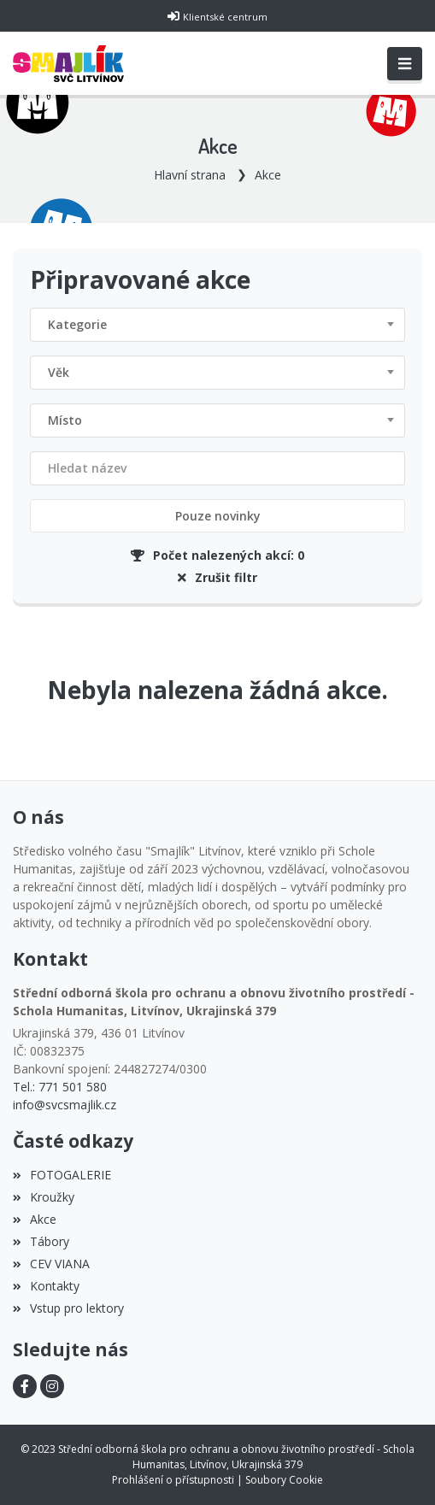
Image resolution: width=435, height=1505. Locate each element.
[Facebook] (25, 1386)
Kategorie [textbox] (77, 324)
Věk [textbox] (58, 372)
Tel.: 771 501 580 (60, 1087)
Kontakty (46, 1286)
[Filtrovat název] (217, 468)
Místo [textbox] (65, 420)
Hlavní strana (190, 175)
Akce (268, 175)
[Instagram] (52, 1386)
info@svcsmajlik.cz (64, 1104)
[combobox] (217, 325)
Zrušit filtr (217, 577)
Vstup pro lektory (68, 1308)
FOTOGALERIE (62, 1175)
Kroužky (43, 1197)
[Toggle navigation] (404, 64)
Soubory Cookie (284, 1480)
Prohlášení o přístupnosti (173, 1480)
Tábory (41, 1241)
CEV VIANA (51, 1263)
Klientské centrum (225, 16)
